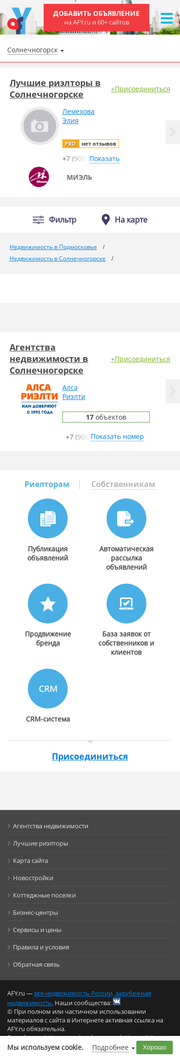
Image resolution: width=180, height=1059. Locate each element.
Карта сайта (30, 860)
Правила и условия (41, 947)
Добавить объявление (96, 17)
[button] (173, 132)
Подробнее (110, 1047)
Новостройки (33, 877)
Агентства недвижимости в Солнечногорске (49, 358)
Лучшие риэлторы (40, 843)
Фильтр (62, 220)
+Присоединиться (140, 88)
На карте (131, 219)
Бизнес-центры (35, 912)
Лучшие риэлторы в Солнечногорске (55, 88)
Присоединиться (90, 756)
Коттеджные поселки (44, 895)
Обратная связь (36, 964)
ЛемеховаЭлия (78, 116)
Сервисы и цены (37, 929)
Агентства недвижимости (50, 826)
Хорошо (155, 1047)
